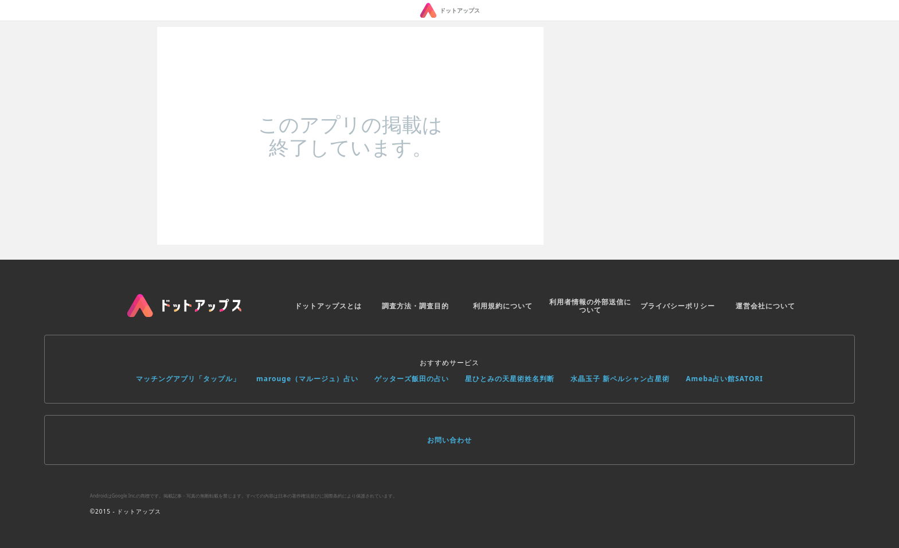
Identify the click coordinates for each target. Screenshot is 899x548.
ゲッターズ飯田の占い (411, 378)
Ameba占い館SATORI (724, 378)
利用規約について (503, 306)
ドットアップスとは (328, 306)
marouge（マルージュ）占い (307, 378)
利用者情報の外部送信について (590, 306)
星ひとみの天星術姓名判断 (509, 378)
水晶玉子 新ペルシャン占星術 (620, 378)
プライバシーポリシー (677, 306)
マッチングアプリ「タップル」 (188, 378)
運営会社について (765, 306)
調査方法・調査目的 (415, 306)
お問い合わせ (449, 440)
